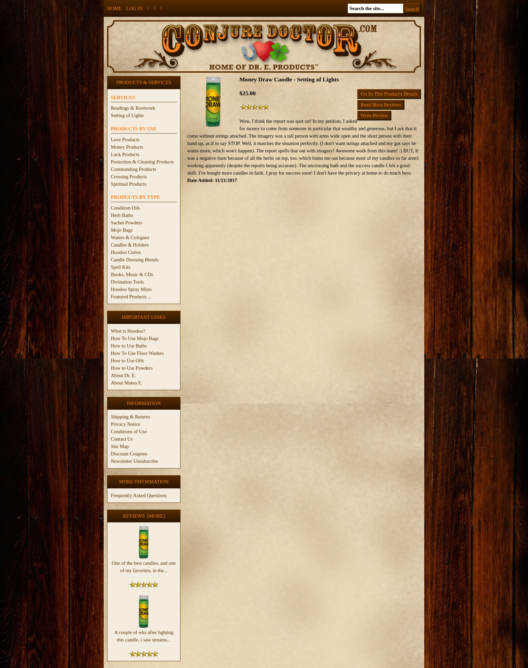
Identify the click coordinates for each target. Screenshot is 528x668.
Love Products (125, 139)
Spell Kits (120, 267)
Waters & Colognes (130, 237)
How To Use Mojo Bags (135, 338)
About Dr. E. (123, 375)
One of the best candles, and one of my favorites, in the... (144, 564)
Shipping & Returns (130, 416)
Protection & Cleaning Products (142, 161)
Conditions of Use (129, 431)
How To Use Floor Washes (137, 353)
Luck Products (125, 154)
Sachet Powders (126, 222)
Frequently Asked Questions (139, 495)
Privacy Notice (125, 424)
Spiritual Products (128, 184)
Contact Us (122, 439)
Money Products (127, 147)
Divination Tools (127, 282)
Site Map (120, 446)
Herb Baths (122, 215)
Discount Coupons (129, 453)
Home (114, 8)
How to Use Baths (129, 345)
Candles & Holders (129, 245)
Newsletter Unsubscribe (134, 461)
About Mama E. (126, 382)
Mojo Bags (122, 230)
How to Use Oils (127, 360)
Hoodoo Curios (126, 252)
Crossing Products (129, 176)
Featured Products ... (131, 296)
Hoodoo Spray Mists (131, 289)
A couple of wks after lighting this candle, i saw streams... (143, 633)
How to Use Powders (132, 368)
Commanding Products (133, 169)
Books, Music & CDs (132, 274)
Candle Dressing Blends (135, 259)
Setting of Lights (127, 115)
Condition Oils (125, 208)
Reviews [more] (144, 516)
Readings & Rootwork (133, 108)
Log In (134, 8)
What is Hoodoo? (128, 331)
